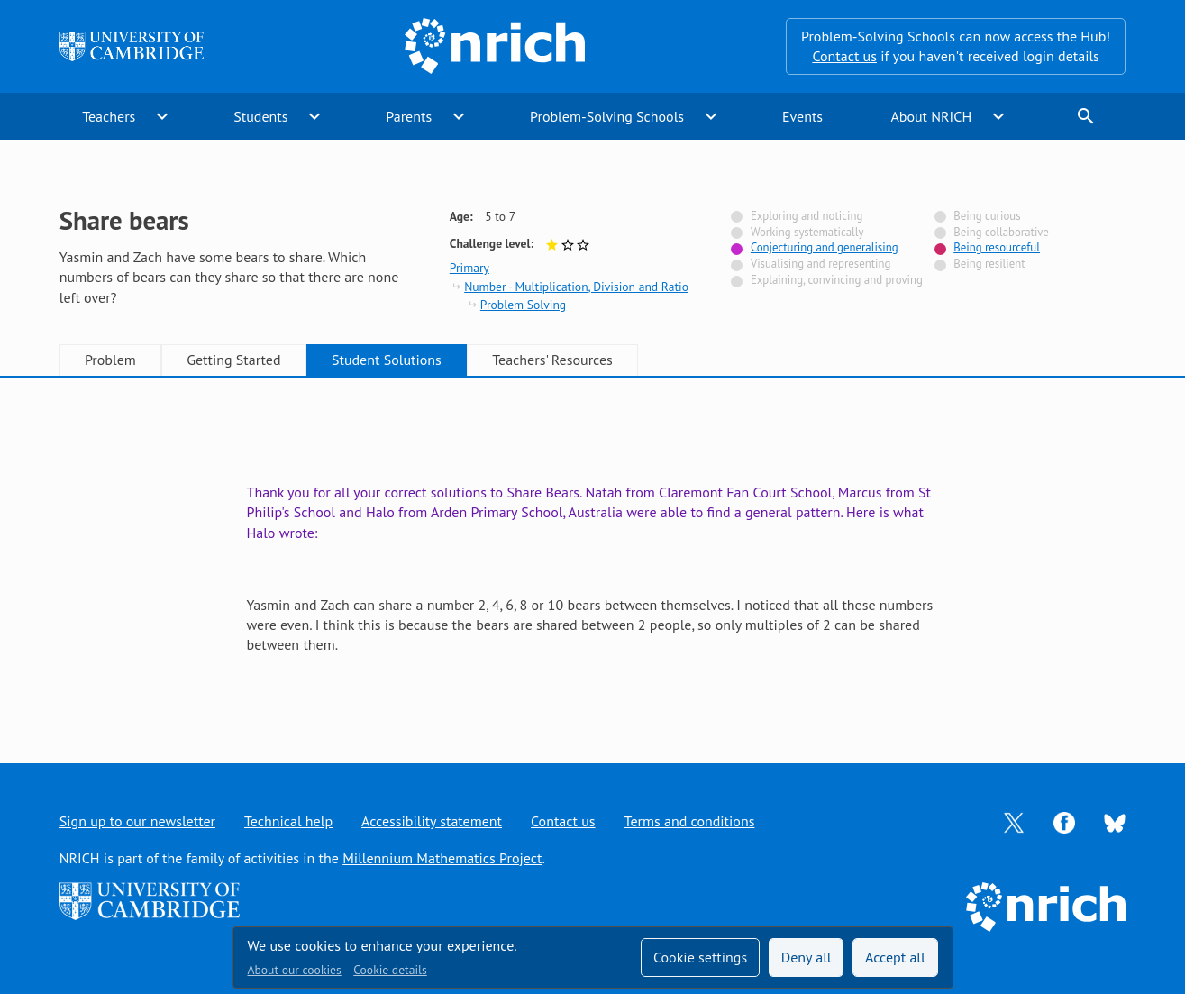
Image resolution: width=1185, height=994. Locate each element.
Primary (469, 268)
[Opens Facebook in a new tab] (1064, 821)
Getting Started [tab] (233, 360)
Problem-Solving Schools (607, 116)
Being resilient (989, 263)
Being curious (986, 215)
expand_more (162, 116)
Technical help (288, 821)
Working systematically (807, 232)
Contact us (844, 56)
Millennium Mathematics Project (442, 858)
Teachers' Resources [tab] (552, 360)
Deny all (806, 957)
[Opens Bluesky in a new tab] (1115, 822)
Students (260, 116)
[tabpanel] (593, 553)
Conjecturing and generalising (824, 247)
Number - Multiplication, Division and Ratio (576, 286)
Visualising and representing (820, 263)
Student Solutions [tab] (387, 360)
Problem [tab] (110, 360)
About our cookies (295, 970)
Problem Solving (523, 304)
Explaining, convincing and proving (837, 279)
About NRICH (930, 116)
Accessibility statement (431, 821)
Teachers (108, 116)
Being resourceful (996, 247)
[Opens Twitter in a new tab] (1014, 821)
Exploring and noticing (806, 215)
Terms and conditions (689, 821)
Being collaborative (1001, 232)
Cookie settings (700, 957)
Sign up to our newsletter (137, 821)
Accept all (895, 957)
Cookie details (389, 970)
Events (802, 116)
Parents (409, 116)
